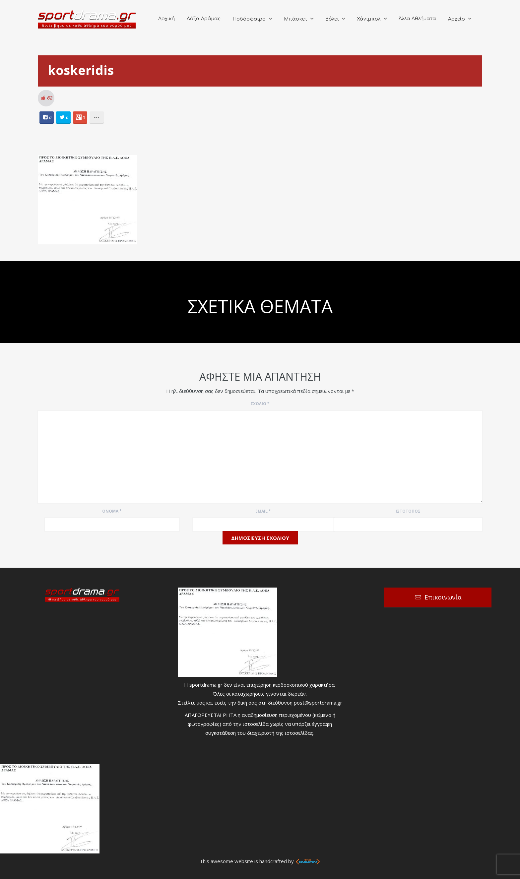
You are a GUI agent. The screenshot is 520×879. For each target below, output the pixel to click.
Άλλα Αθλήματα (417, 18)
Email (263, 511)
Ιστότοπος (408, 511)
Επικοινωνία (443, 597)
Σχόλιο (260, 404)
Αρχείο (456, 19)
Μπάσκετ (295, 19)
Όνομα (112, 511)
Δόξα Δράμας (204, 18)
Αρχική (166, 18)
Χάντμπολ (368, 19)
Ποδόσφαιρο (249, 19)
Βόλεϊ (332, 19)
